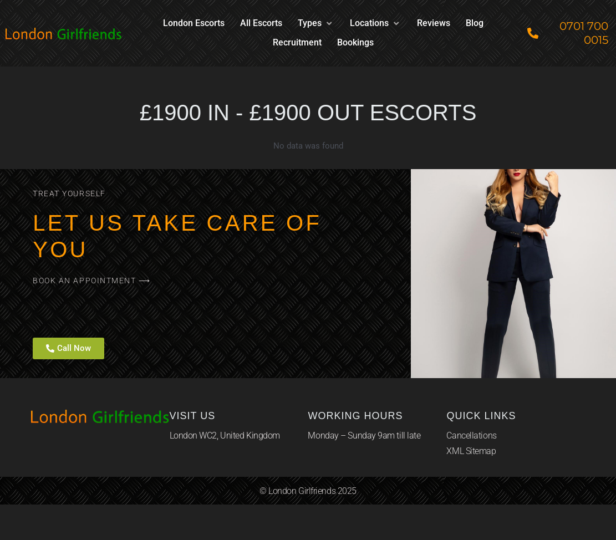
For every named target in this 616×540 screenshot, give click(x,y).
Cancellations (471, 435)
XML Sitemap (471, 451)
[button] (316, 23)
